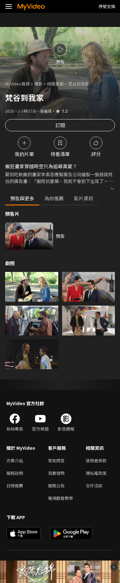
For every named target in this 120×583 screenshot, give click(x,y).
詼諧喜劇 (55, 84)
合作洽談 (94, 486)
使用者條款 (96, 460)
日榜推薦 (14, 486)
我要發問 (56, 473)
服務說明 (14, 473)
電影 (38, 84)
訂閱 (60, 125)
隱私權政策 (96, 473)
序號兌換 (107, 6)
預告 (60, 236)
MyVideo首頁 (17, 84)
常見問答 (56, 460)
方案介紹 (14, 460)
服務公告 (56, 486)
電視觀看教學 (60, 498)
